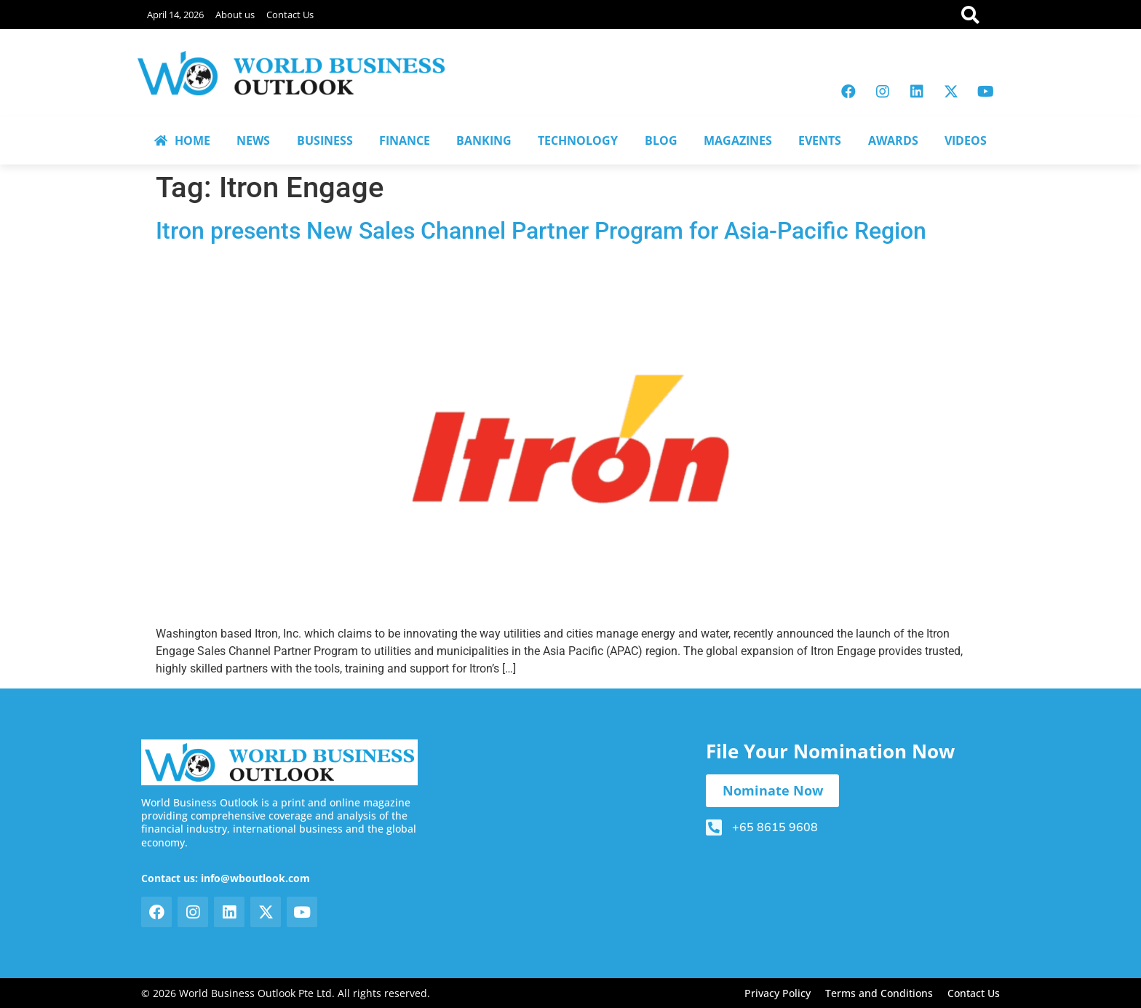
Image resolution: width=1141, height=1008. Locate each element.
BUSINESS (325, 140)
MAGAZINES (738, 140)
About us (235, 14)
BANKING (484, 140)
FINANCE (404, 140)
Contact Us (290, 14)
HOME (182, 140)
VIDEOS (966, 140)
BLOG (661, 140)
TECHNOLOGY (578, 140)
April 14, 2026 (175, 14)
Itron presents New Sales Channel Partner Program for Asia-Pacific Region (541, 231)
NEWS (253, 140)
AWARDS (893, 140)
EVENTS (819, 140)
